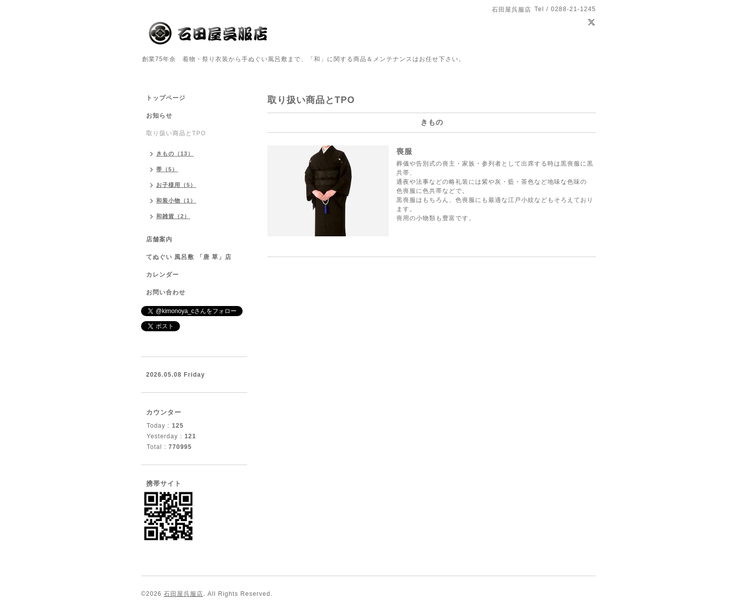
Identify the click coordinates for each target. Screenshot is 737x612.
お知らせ (159, 115)
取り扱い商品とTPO (176, 133)
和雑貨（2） (173, 216)
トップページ (166, 97)
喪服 (404, 151)
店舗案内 (159, 239)
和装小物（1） (176, 200)
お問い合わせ (166, 292)
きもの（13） (175, 153)
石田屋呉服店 (183, 593)
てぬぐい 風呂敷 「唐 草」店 (189, 257)
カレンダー (162, 274)
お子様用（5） (176, 185)
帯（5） (167, 169)
